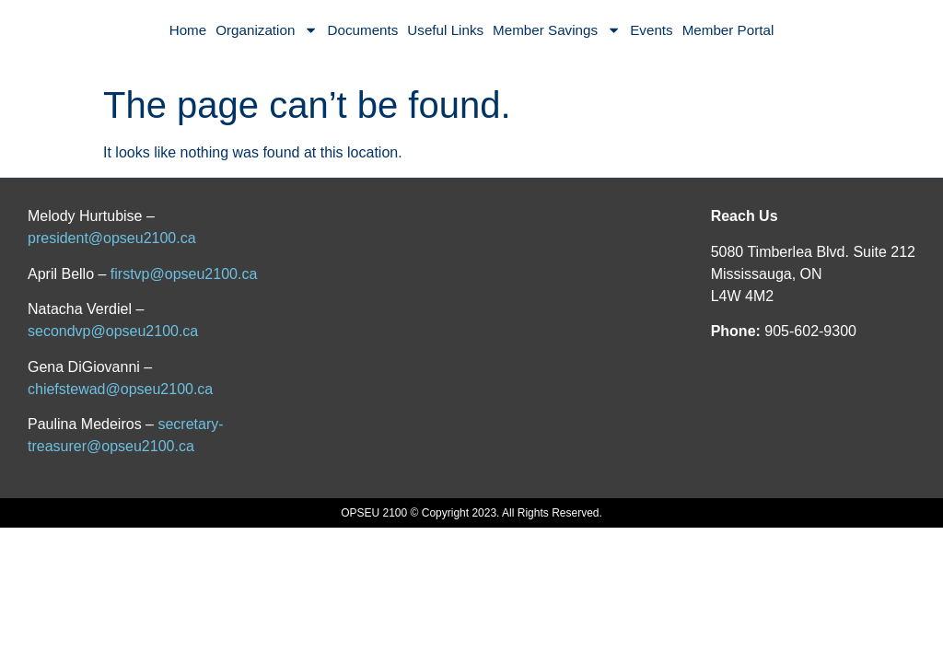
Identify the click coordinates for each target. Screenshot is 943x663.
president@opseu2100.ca (112, 238)
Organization (266, 30)
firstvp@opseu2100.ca (184, 274)
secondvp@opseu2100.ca (113, 331)
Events (651, 30)
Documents (363, 30)
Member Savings (557, 30)
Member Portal (728, 30)
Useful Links (445, 30)
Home (188, 30)
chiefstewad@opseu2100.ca (120, 389)
